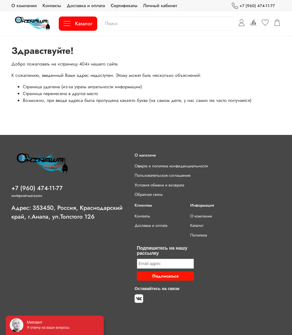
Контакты (51, 5)
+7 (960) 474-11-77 (253, 6)
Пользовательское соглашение (162, 175)
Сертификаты (124, 5)
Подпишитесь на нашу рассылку (162, 251)
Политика (198, 235)
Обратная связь (149, 194)
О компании (24, 5)
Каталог (78, 23)
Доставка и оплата (86, 5)
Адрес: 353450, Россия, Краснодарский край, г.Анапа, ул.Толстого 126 (67, 212)
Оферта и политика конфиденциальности (171, 166)
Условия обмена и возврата (159, 185)
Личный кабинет (160, 5)
